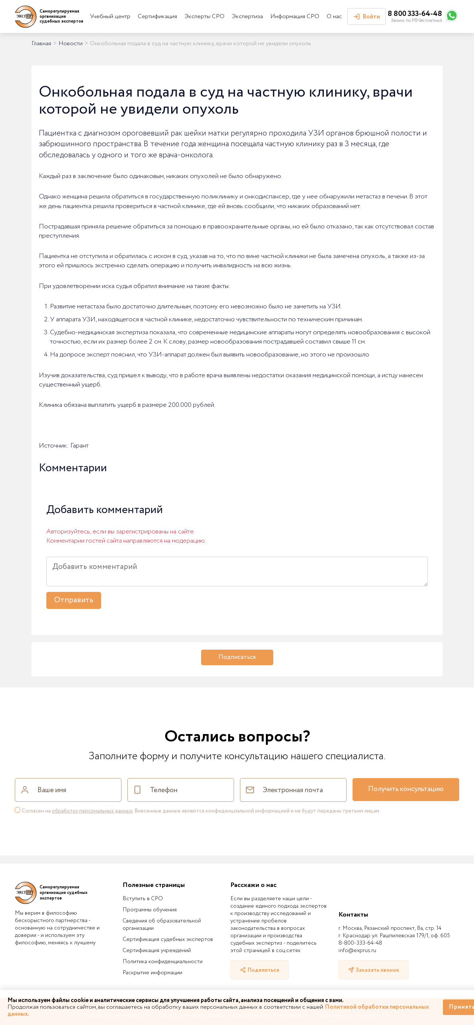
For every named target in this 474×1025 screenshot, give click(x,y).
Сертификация (157, 16)
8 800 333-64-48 (415, 14)
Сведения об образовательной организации (162, 924)
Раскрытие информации (152, 973)
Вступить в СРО (143, 899)
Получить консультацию (406, 789)
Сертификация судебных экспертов (168, 939)
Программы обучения (150, 910)
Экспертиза (247, 16)
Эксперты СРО (204, 16)
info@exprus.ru (357, 951)
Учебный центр (110, 16)
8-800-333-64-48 (360, 943)
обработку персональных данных (92, 811)
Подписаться (237, 657)
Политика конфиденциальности (163, 962)
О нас (334, 16)
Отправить (73, 600)
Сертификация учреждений (157, 951)
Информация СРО (294, 16)
